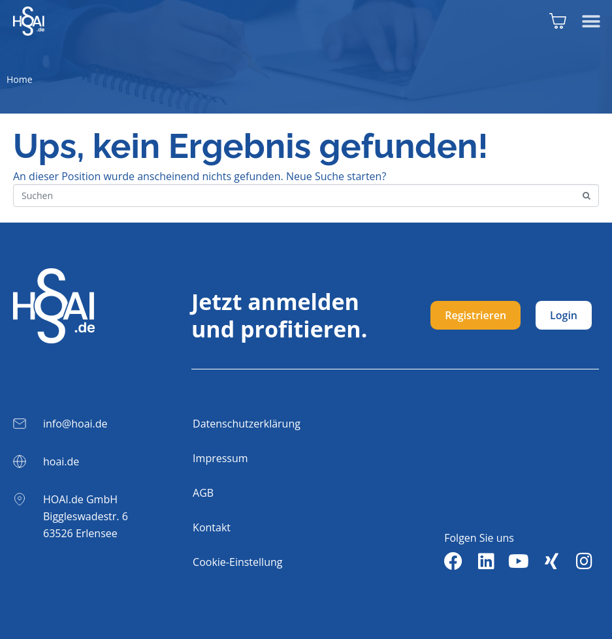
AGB (203, 493)
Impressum (220, 458)
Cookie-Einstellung (237, 562)
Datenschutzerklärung (246, 423)
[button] (590, 21)
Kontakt (212, 527)
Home (20, 79)
